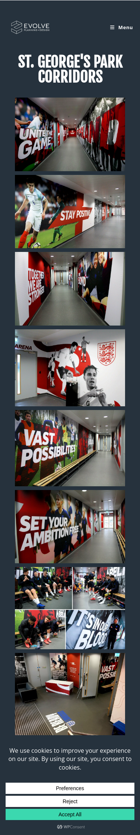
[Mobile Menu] (121, 27)
